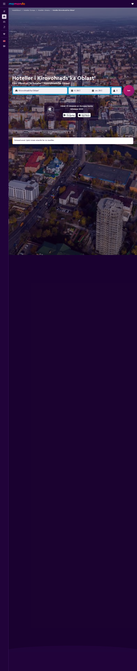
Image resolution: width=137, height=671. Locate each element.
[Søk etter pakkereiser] (4, 26)
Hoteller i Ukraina (44, 10)
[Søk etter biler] (4, 21)
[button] (4, 4)
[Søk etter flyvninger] (4, 11)
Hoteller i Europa (29, 10)
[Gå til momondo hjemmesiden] (17, 3)
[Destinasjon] (42, 91)
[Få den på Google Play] (69, 115)
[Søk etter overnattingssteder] (4, 16)
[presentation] (84, 115)
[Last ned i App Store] (84, 115)
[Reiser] (4, 34)
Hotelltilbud (16, 10)
